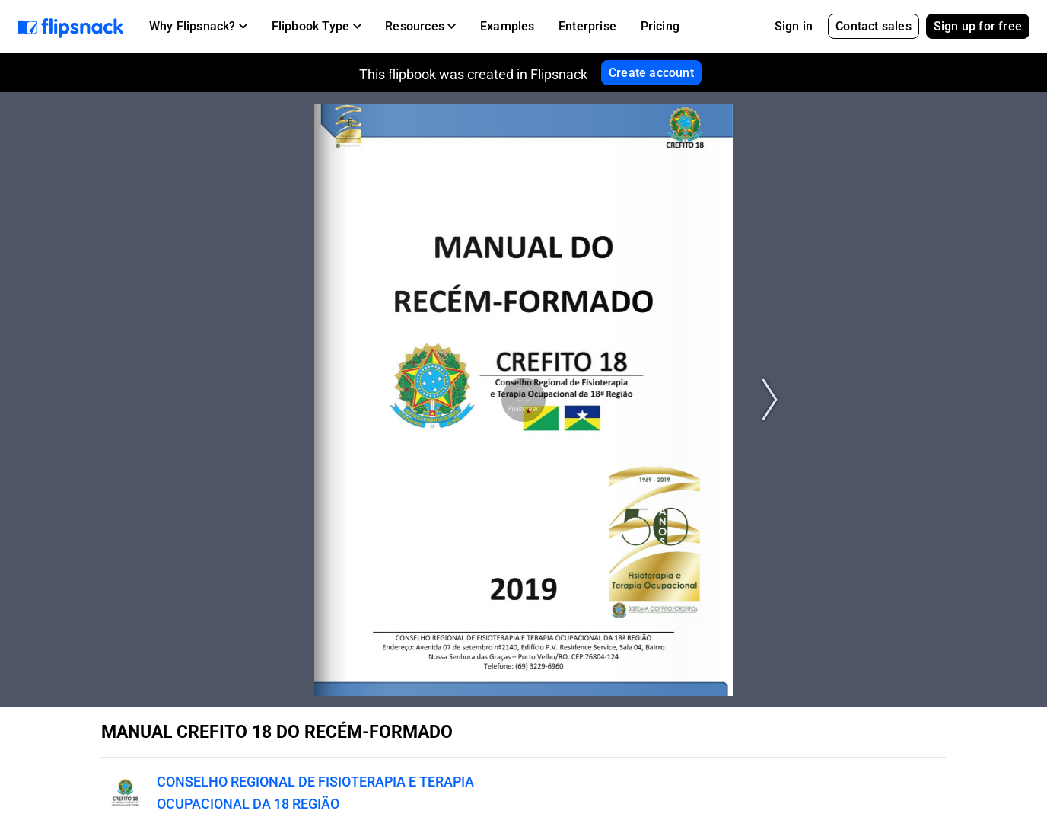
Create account (651, 72)
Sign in (794, 26)
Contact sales (873, 26)
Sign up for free (978, 26)
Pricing (660, 26)
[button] (198, 26)
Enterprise (587, 26)
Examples (507, 26)
